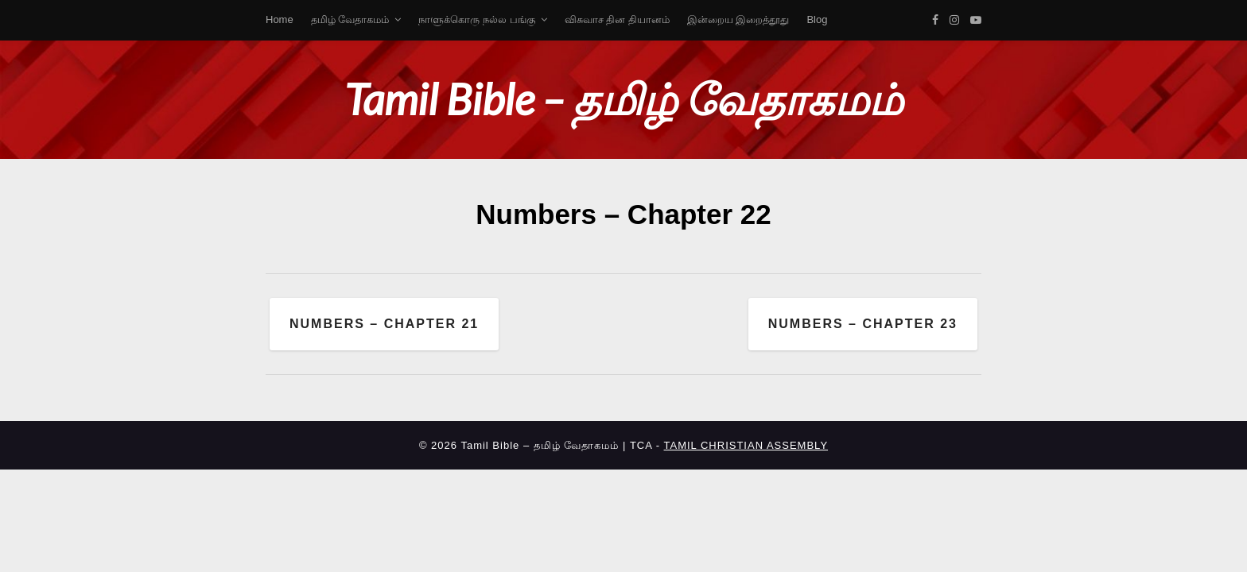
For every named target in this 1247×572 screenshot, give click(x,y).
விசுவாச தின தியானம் (617, 19)
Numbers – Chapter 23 (863, 323)
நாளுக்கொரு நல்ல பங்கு (476, 19)
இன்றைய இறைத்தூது (738, 19)
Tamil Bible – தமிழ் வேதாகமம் (623, 99)
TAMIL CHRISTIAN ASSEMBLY (746, 445)
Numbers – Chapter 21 (384, 323)
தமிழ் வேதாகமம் (350, 19)
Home (279, 19)
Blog (816, 19)
